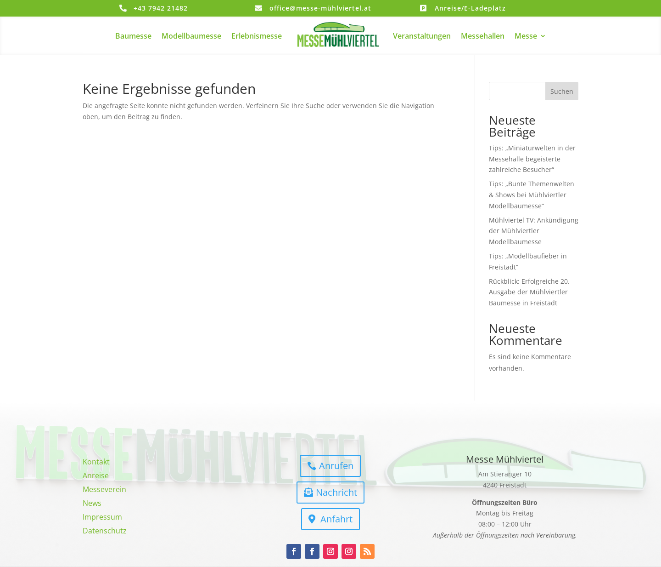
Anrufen (336, 465)
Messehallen (482, 36)
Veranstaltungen (422, 36)
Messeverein (104, 490)
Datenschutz (105, 531)
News (92, 504)
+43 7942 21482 (161, 8)
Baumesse (133, 36)
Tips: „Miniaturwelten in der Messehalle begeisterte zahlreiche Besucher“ (532, 158)
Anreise (96, 476)
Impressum (102, 518)
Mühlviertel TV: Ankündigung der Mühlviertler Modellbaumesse (533, 231)
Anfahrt (336, 519)
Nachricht (336, 492)
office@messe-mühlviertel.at (320, 8)
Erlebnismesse (256, 36)
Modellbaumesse (191, 36)
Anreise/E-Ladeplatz (470, 8)
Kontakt (96, 462)
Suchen (561, 91)
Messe (526, 36)
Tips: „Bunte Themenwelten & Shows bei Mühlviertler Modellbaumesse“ (531, 194)
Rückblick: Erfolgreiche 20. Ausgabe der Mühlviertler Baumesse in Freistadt (529, 292)
